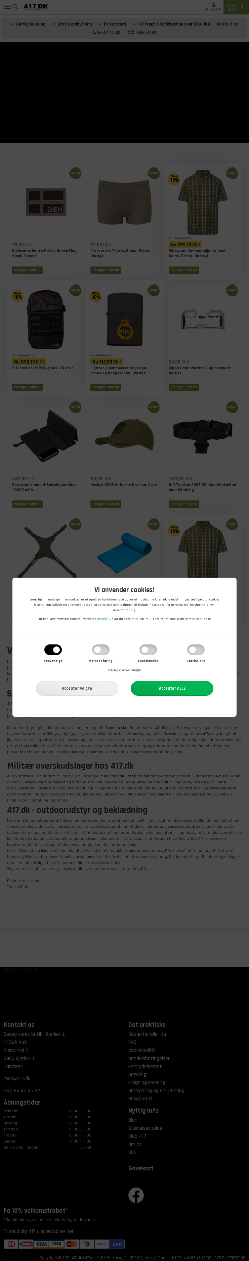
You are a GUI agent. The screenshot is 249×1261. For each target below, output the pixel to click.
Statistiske (195, 661)
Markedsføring (101, 661)
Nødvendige (53, 661)
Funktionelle (148, 661)
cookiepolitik (101, 619)
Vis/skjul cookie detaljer (124, 670)
